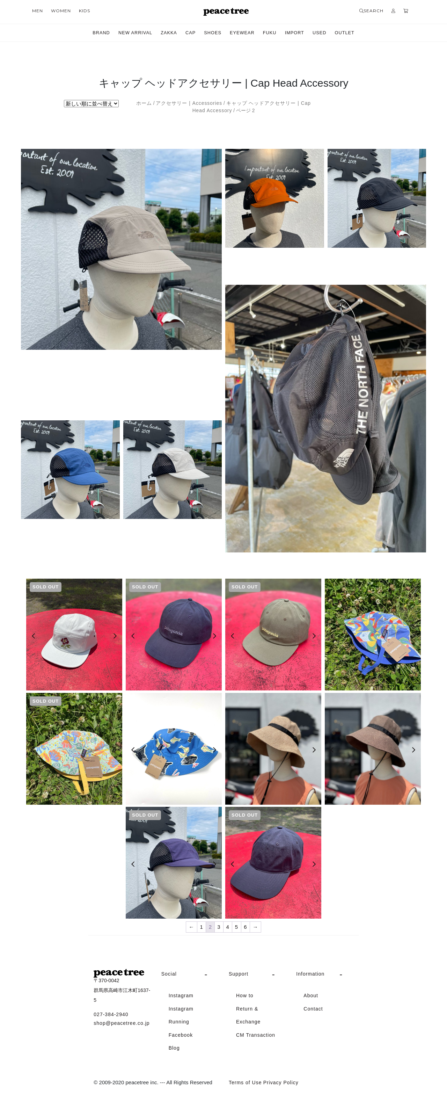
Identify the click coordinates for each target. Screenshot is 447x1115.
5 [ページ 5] (236, 927)
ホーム (144, 103)
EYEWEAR (243, 33)
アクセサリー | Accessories (189, 103)
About (310, 995)
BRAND (93, 33)
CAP (188, 33)
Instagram (181, 995)
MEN (37, 10)
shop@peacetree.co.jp (121, 1023)
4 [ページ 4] (227, 927)
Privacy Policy (281, 1082)
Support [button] (238, 974)
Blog (174, 1048)
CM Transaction (255, 1035)
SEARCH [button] (371, 10)
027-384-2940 (111, 1014)
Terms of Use (245, 1082)
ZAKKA (166, 33)
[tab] (189, 974)
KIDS (84, 10)
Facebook (181, 1035)
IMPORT (298, 33)
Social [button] (169, 974)
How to (245, 995)
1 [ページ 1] (201, 927)
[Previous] (33, 636)
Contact (313, 1009)
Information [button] (310, 974)
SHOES (212, 33)
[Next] (115, 636)
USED (325, 33)
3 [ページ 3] (218, 927)
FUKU (272, 33)
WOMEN (61, 10)
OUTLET (351, 33)
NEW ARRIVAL (129, 33)
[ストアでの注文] (91, 103)
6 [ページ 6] (245, 927)
